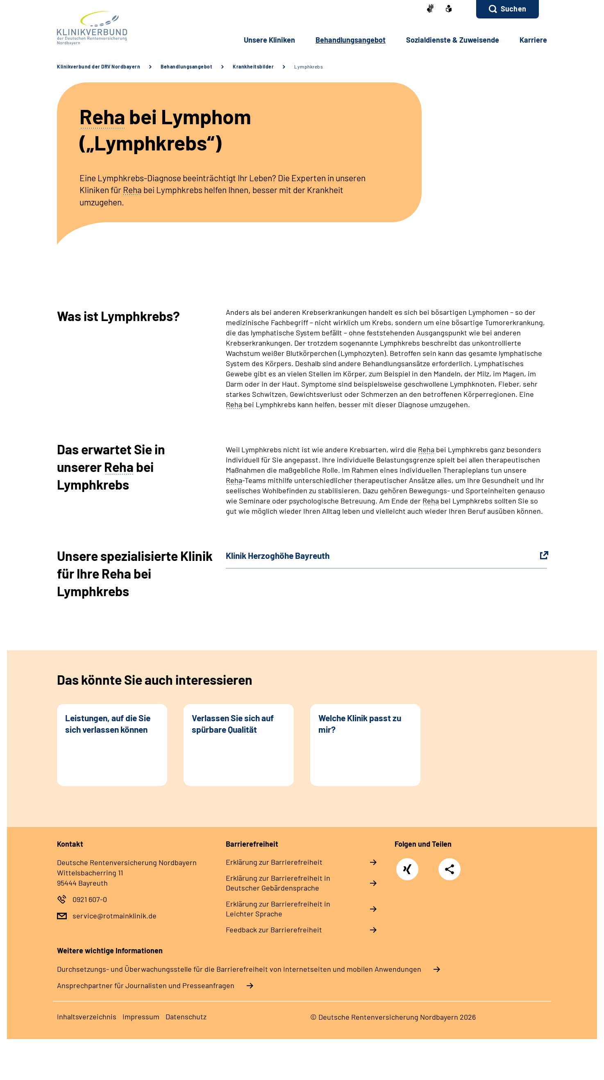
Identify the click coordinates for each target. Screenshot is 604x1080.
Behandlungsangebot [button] (351, 39)
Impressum (141, 1016)
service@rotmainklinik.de (115, 915)
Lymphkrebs (308, 66)
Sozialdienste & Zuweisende (452, 39)
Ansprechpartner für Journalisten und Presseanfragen (145, 985)
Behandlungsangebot (186, 66)
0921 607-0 (90, 899)
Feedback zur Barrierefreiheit (274, 929)
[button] (507, 9)
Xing (407, 864)
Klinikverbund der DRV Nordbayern (98, 66)
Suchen (513, 8)
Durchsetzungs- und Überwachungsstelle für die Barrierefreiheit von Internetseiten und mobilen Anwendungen (239, 968)
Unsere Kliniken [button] (269, 39)
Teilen (449, 868)
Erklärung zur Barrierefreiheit (274, 861)
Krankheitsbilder (253, 66)
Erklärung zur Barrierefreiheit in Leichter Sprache (278, 908)
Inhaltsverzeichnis (86, 1016)
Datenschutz (186, 1016)
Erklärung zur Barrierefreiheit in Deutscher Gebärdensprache (278, 882)
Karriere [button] (533, 39)
